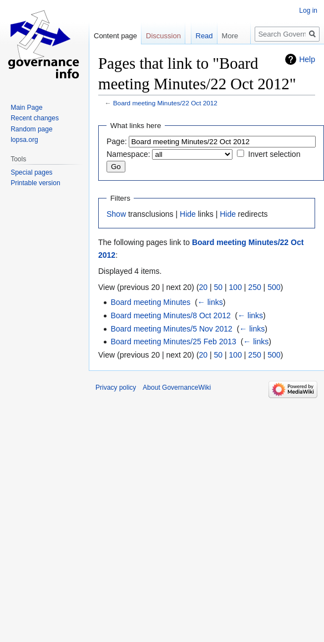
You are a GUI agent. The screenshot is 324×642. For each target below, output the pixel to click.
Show (116, 214)
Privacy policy (115, 387)
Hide (188, 214)
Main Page (26, 107)
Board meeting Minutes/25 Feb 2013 (173, 341)
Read (196, 58)
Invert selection (274, 154)
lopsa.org (24, 140)
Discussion (163, 36)
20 (203, 287)
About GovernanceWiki (177, 387)
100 (235, 287)
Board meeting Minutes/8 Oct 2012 (170, 315)
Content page (115, 36)
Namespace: (128, 154)
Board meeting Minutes (150, 302)
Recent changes (35, 118)
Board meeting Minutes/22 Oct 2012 (165, 102)
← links (210, 302)
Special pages (31, 172)
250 (254, 287)
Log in (308, 10)
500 (273, 287)
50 (218, 287)
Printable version (35, 183)
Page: (117, 141)
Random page (31, 129)
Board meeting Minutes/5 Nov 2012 (171, 328)
